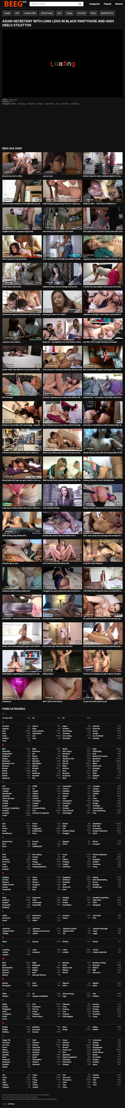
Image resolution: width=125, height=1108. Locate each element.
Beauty (65, 756)
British (4, 776)
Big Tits (65, 764)
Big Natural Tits (107, 13)
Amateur (66, 729)
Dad (3, 824)
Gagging (5, 877)
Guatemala (6, 890)
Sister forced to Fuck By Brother (14, 259)
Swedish (5, 1064)
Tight (4, 1082)
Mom (34, 973)
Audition (5, 738)
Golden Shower (8, 885)
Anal (59, 13)
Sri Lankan (97, 1057)
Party (65, 1007)
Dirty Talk (96, 826)
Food (4, 864)
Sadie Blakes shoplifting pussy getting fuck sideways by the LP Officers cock (22, 674)
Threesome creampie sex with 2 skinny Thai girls (102, 674)
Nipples (96, 983)
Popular (107, 4)
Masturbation (7, 968)
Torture (35, 1085)
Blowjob (35, 768)
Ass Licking (67, 736)
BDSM (65, 749)
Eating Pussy (7, 842)
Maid (4, 965)
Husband (5, 907)
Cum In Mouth (68, 811)
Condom (96, 801)
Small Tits (96, 1050)
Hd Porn (11, 1104)
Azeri (4, 741)
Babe (95, 749)
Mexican (5, 970)
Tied (94, 1080)
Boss (64, 771)
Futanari (5, 869)
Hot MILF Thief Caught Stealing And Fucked (100, 342)
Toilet (65, 1082)
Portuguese (6, 1014)
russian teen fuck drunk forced (95, 702)
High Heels (49, 104)
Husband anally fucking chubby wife (16, 591)
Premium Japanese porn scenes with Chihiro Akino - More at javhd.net (62, 397)
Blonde (5, 768)
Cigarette (5, 796)
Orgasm (5, 996)
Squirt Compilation (70, 1057)
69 (64, 718)
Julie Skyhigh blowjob (51, 508)
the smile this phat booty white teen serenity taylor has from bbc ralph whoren (103, 619)
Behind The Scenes (100, 756)
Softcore (5, 1052)
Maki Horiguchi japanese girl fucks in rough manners (62, 204)
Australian (66, 738)
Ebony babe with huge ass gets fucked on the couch (22, 480)
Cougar (69, 13)
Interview (36, 918)
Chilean (35, 794)
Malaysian (36, 965)
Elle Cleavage (7, 397)
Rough (65, 1030)
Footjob (65, 864)
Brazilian (66, 773)
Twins (65, 1087)
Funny (95, 867)
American (96, 729)
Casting (96, 789)
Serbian (96, 1043)
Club (64, 798)
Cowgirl (65, 806)
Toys (64, 1085)
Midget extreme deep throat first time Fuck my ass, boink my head (103, 508)
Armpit (95, 733)
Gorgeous (36, 885)
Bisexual (5, 766)
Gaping (95, 877)
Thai (4, 1080)
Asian (58, 104)
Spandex (5, 1055)
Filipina (65, 859)
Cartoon (66, 789)
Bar (33, 754)
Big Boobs (97, 759)
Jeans (95, 931)
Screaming (97, 1040)
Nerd (34, 983)
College (5, 801)
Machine (66, 963)
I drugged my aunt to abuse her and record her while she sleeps (62, 591)
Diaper (34, 826)
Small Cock (67, 1050)
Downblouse (7, 833)
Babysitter (6, 751)
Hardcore (39, 104)
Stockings (22, 104)
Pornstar (96, 1012)
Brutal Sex (66, 776)
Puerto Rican (37, 1017)
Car (33, 789)
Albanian (96, 726)
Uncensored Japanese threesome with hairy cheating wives (22, 314)
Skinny (4, 1050)
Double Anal (37, 831)
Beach (34, 756)
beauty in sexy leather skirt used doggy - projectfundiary (22, 425)
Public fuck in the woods (11, 287)
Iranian (65, 918)
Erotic (34, 844)
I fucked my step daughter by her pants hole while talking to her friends (103, 287)
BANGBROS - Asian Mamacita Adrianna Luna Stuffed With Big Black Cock (22, 619)
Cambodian (67, 786)
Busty (95, 778)
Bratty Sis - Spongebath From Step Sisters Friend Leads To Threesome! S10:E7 (62, 342)
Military (65, 970)
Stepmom (6, 1060)
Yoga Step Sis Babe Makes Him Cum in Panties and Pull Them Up (22, 508)
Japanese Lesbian (69, 929)
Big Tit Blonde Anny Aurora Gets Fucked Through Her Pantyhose (62, 425)
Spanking (66, 1055)
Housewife (6, 905)
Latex (34, 950)
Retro (65, 1027)
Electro (95, 842)
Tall (3, 1075)
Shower (65, 1047)
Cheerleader (7, 794)
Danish (65, 824)
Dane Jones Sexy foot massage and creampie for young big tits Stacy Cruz (103, 536)
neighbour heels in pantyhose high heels (17, 232)
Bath (94, 754)
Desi (4, 826)
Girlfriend (66, 880)
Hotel (95, 903)
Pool (64, 1012)
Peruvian (96, 1007)
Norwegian (6, 986)
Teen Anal (81, 13)
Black (65, 766)
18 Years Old (7, 718)
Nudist (34, 986)
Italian (34, 920)
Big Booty (6, 761)
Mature (35, 968)
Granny (5, 887)
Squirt (34, 1057)
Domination (97, 829)
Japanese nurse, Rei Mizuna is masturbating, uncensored (103, 259)
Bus (33, 778)
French (5, 867)
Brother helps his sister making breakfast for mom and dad (103, 176)
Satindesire (6, 702)
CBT (4, 786)
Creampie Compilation (10, 808)
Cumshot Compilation (40, 813)
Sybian (5, 1067)
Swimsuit (36, 1064)
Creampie (96, 806)
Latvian (95, 950)
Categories (94, 4)
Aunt (34, 738)
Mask (65, 965)
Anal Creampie (38, 731)
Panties (5, 1007)
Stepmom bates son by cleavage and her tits (60, 287)
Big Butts (35, 761)
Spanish (35, 1055)
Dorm (4, 831)
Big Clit (65, 761)
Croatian (66, 808)
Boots (34, 771)
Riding (95, 1027)
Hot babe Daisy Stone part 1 (53, 619)
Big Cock (96, 761)
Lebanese (36, 952)
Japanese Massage (100, 929)
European (96, 844)
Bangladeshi (7, 754)
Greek (34, 887)
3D (33, 718)
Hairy (4, 898)
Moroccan (96, 973)
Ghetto (35, 880)
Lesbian (66, 952)
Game (34, 877)
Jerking (5, 933)
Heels (34, 900)
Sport (4, 1057)
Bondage (96, 768)
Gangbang (66, 877)
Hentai (65, 900)
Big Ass (35, 759)
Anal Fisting (67, 731)
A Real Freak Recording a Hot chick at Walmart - (20, 453)
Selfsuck (66, 1043)
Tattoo (34, 1075)
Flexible (96, 862)
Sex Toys (5, 1045)
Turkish (35, 1087)
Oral (94, 994)
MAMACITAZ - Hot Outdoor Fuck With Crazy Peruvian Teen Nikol (103, 397)
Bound (4, 773)
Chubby (96, 794)
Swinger (66, 1064)
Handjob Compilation (101, 898)
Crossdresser (98, 808)
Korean (95, 942)
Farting (35, 857)
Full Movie (66, 867)
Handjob (66, 898)
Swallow (96, 1062)
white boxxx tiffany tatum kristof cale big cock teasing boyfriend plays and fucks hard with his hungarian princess (62, 453)
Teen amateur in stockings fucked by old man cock (62, 370)
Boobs (4, 771)
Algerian (5, 729)
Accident (5, 726)
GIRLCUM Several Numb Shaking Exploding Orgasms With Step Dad (103, 646)
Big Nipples (36, 764)
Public (4, 1017)
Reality (5, 1027)
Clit (94, 796)
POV (34, 1004)
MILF (4, 963)
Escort (65, 844)
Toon (95, 1082)
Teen (34, 1078)
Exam (4, 846)
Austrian (96, 738)
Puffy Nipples (68, 1017)
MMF (34, 963)
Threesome (67, 1080)
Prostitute (96, 1014)
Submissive (67, 1062)
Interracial (6, 918)
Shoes (4, 1047)
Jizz (64, 933)
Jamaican (6, 929)
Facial (65, 855)
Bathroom (6, 756)
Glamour (5, 882)
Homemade (36, 903)
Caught (7, 13)
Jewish (35, 933)
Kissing (35, 942)
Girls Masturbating (100, 880)
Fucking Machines (39, 867)
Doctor (4, 829)
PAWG (4, 1004)
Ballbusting (97, 751)
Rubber (95, 1030)
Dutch (95, 833)
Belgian (5, 759)
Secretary (65, 104)
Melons (95, 968)
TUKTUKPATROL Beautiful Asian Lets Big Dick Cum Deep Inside (103, 591)
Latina (65, 950)
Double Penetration (100, 831)
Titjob (34, 1082)
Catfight (5, 791)
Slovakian (36, 1050)
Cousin (35, 806)
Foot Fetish (36, 864)
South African (98, 1052)
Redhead (35, 1027)
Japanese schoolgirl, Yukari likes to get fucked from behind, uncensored (103, 314)
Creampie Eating (38, 808)
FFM (17, 13)
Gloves (95, 882)
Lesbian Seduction (100, 952)
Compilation (67, 801)
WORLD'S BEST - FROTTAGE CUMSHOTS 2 (99, 204)
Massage (96, 965)
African (35, 726)
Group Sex (67, 887)
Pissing (95, 1009)
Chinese (66, 794)
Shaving (66, 1045)
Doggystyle (36, 829)
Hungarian (97, 905)
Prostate (66, 1014)
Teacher (96, 1075)
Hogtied (5, 903)
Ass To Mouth (98, 736)
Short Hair (36, 1047)
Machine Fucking (99, 963)
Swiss (95, 1064)
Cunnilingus (67, 813)
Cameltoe (96, 786)
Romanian (36, 1030)
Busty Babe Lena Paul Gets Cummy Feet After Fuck (103, 232)
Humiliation (67, 905)
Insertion (66, 916)
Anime (93, 13)
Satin (34, 1040)
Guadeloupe (97, 887)
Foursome (96, 864)
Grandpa (96, 885)
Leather (5, 952)
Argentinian (36, 733)
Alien (34, 729)
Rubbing (5, 1032)
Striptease (6, 1062)
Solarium (35, 1052)
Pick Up (35, 1009)
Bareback (66, 754)
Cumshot (31, 104)
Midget (35, 970)
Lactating (5, 950)
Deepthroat (97, 824)
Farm (4, 857)
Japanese (36, 929)
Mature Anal (67, 968)
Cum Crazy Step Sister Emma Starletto (57, 646)
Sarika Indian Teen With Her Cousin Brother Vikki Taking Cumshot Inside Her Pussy (22, 370)
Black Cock (97, 766)
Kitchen (65, 942)
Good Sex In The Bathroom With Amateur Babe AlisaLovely (103, 425)
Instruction (97, 916)
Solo (64, 1052)
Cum (34, 811)
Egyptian (66, 842)
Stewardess (36, 1060)
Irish (94, 918)
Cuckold (5, 811)
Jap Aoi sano (48, 176)
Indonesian (36, 916)
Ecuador (35, 842)
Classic (65, 796)
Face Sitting (37, 855)
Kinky (4, 942)
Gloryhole (66, 882)
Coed (95, 798)
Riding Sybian (48, 674)
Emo (4, 844)
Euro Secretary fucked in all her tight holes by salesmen (22, 204)
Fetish (34, 859)
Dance (34, 824)
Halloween (36, 898)
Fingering (96, 859)
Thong (34, 1080)
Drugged (66, 833)
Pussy (4, 1019)
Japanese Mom (8, 931)
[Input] (56, 4)
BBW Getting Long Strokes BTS (14, 536)
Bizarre (35, 766)
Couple (5, 806)
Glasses (35, 882)
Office (4, 994)
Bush (64, 778)
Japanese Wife (30, 13)
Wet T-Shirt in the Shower (52, 702)
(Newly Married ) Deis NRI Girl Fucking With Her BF (102, 453)
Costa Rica (67, 803)
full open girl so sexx (10, 563)
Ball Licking (67, 751)
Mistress (5, 973)
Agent (65, 726)
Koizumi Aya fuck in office (12, 176)
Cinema (35, 796)
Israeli (4, 920)
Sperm (95, 1055)
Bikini (95, 764)
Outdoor (96, 996)
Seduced (35, 1043)
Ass (33, 736)
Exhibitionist (37, 846)
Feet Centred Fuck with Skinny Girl (56, 563)
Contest (5, 803)
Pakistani (66, 1004)
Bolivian (66, 768)
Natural (5, 983)
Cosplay (35, 803)
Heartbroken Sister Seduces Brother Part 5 (59, 536)
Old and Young (46, 13)
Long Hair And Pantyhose (93, 563)
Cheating (96, 791)
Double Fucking (68, 831)
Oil (33, 994)
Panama (96, 1004)
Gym (34, 890)
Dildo (65, 826)
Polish (34, 1012)
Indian (4, 916)
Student (35, 1062)
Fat (64, 857)
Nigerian (66, 983)
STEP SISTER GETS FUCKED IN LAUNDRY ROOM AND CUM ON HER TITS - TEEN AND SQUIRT (62, 259)
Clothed (35, 798)
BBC (4, 749)
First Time (6, 862)
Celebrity (66, 791)
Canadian (6, 789)
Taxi (64, 1075)
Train (95, 1085)
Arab (4, 733)
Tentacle (96, 1078)
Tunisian (5, 1087)
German (5, 880)
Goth (64, 885)
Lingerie (5, 955)
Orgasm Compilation (40, 996)
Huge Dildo (36, 905)
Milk (94, 970)
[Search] (80, 4)
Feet (94, 857)
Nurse (65, 986)
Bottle (95, 771)
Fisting (35, 862)
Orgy (64, 996)
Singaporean (97, 1047)
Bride (95, 773)
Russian (35, 1032)
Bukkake (96, 776)
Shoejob (96, 1045)
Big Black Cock (68, 759)
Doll (64, 829)
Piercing (66, 1009)
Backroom (36, 751)
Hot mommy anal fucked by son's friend (58, 232)
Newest (119, 4)
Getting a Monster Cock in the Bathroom (98, 480)
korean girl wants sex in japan (54, 314)
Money (65, 973)
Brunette (35, 776)
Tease (4, 1078)
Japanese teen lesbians (11, 342)
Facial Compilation (100, 855)
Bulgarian (6, 778)
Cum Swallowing (99, 811)
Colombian (36, 801)
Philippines (6, 1009)
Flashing (66, 862)
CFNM (34, 786)
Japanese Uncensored (41, 931)
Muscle (5, 975)
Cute (94, 813)
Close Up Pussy (8, 798)
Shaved (35, 1045)
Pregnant (35, 1014)
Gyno (65, 890)
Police (4, 1012)
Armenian (66, 733)
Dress (34, 833)
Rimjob (5, 1030)
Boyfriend (36, 773)
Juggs (95, 933)
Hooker (65, 903)
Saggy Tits (6, 1040)
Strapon (96, 1060)
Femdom (5, 859)
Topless (5, 1085)
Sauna (65, 1040)
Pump (95, 1017)
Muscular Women (39, 975)
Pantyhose (75, 104)
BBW (34, 749)
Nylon (14, 104)
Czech (4, 815)
